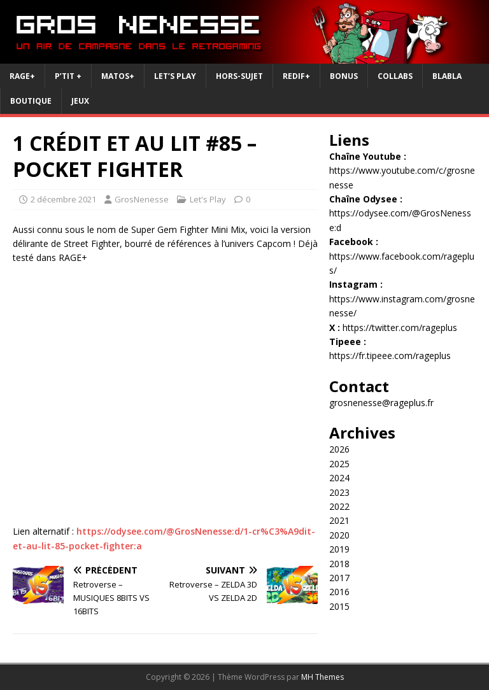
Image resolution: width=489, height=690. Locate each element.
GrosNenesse (142, 199)
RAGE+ (22, 76)
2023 (339, 492)
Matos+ (117, 76)
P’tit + (68, 76)
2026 (339, 449)
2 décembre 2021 (63, 199)
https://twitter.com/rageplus (400, 327)
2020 (339, 535)
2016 (339, 592)
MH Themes (322, 677)
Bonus (344, 76)
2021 (339, 520)
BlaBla (447, 76)
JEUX (80, 100)
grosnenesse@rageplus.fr (381, 403)
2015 (339, 606)
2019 (339, 549)
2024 (339, 478)
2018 (339, 564)
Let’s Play (175, 76)
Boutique (31, 100)
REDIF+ (296, 76)
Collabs (395, 76)
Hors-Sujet (239, 76)
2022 (339, 506)
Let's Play (208, 199)
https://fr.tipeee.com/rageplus (390, 355)
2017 (339, 578)
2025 (339, 464)
